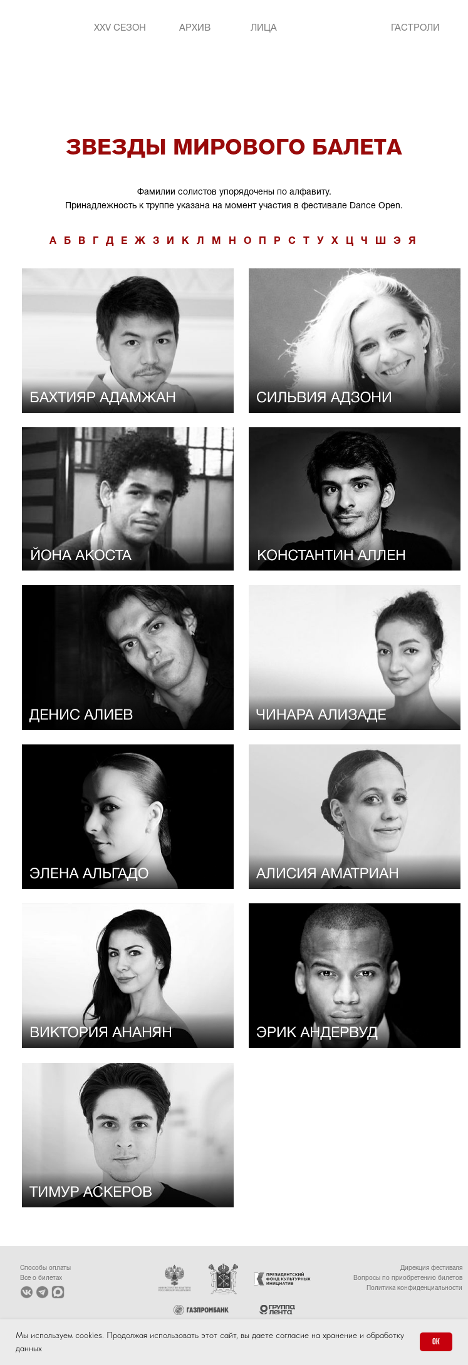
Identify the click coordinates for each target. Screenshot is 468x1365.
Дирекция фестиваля (431, 1268)
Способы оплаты (45, 1268)
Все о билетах (41, 1278)
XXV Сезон (120, 28)
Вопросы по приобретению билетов (407, 1278)
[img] (335, 28)
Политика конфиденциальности (414, 1288)
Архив (195, 28)
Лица (264, 28)
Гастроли (415, 28)
